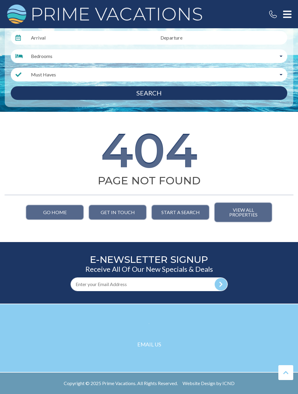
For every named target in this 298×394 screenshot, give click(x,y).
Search (149, 93)
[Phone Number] (273, 14)
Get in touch (118, 212)
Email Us (149, 344)
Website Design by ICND (208, 383)
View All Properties (243, 212)
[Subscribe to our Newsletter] (149, 284)
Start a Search (180, 212)
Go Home (55, 212)
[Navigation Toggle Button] (287, 14)
